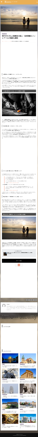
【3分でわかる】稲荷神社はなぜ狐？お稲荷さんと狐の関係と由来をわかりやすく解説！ (28, 318)
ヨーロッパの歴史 (9, 41)
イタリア (21, 394)
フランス (4, 409)
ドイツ (3, 364)
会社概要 (17, 434)
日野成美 (8, 304)
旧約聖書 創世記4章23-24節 (13, 182)
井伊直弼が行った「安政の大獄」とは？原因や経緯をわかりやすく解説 (10, 318)
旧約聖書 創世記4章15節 (13, 190)
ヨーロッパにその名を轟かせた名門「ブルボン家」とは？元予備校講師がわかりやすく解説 (9, 412)
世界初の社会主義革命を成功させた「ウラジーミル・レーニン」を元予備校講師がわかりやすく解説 (27, 426)
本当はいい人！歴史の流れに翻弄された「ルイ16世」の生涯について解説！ (9, 427)
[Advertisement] (10, 51)
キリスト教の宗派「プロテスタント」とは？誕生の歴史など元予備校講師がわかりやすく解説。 (27, 366)
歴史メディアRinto (4, 41)
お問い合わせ (21, 434)
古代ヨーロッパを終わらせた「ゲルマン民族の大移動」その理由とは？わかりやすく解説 (27, 381)
